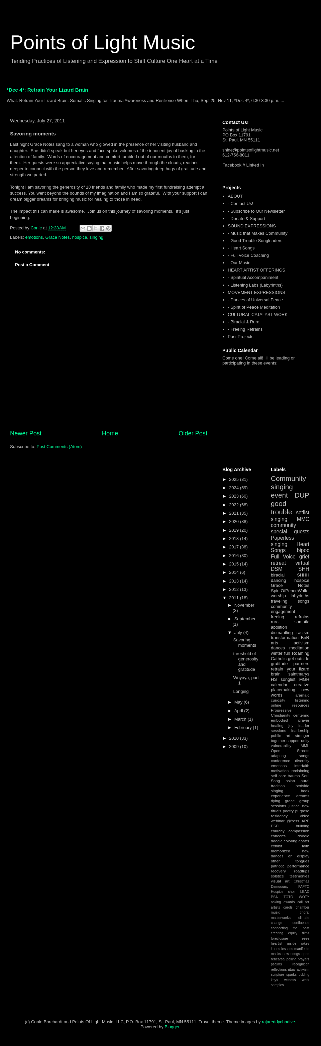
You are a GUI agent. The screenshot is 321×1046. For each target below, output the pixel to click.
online (276, 705)
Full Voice (283, 556)
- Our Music (239, 262)
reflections (279, 969)
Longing (240, 691)
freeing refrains (290, 616)
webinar (278, 821)
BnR (305, 637)
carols (288, 907)
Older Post (193, 433)
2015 (234, 563)
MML (305, 745)
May (239, 702)
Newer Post (25, 433)
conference (280, 760)
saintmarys (298, 673)
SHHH (303, 575)
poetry (288, 811)
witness (290, 980)
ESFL (276, 826)
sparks (291, 974)
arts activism (290, 642)
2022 (234, 504)
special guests (290, 531)
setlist (302, 512)
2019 (234, 530)
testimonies (299, 876)
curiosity (278, 700)
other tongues (290, 861)
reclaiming (300, 770)
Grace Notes (57, 237)
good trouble (281, 508)
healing (277, 725)
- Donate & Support (246, 218)
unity (305, 740)
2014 (234, 572)
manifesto (301, 949)
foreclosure (279, 938)
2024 (234, 487)
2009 (234, 746)
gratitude (279, 663)
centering (301, 715)
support (293, 740)
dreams (302, 796)
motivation (280, 770)
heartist (276, 943)
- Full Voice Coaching (248, 255)
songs (303, 601)
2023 (234, 496)
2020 (234, 521)
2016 (234, 555)
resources (300, 705)
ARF (305, 821)
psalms (276, 964)
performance (298, 866)
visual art (280, 881)
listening (302, 700)
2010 (234, 738)
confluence (301, 923)
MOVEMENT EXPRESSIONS (256, 292)
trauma (294, 775)
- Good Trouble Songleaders (255, 240)
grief (304, 556)
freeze (304, 938)
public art (280, 735)
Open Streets (290, 750)
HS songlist (283, 679)
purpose (302, 811)
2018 (234, 538)
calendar (279, 684)
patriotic (278, 866)
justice (294, 806)
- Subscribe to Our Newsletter (256, 211)
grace (290, 801)
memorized (280, 851)
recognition (300, 964)
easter (304, 841)
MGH (304, 679)
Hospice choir (283, 892)
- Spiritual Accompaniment (253, 277)
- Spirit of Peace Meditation (254, 307)
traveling (279, 601)
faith (305, 846)
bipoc (303, 550)
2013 (234, 581)
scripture (277, 974)
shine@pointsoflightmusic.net (250, 149)
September (245, 618)
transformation (285, 637)
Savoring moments (244, 642)
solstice (277, 876)
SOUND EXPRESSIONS (252, 225)
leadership (300, 730)
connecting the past (290, 928)
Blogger (172, 1026)
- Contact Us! (240, 203)
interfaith (301, 765)
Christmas (301, 881)
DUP (302, 495)
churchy (278, 831)
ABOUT (235, 196)
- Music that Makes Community (257, 233)
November (244, 605)
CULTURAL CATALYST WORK (258, 314)
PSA (274, 897)
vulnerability (281, 745)
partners (301, 663)
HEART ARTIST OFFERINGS (256, 270)
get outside (298, 658)
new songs (291, 954)
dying (275, 801)
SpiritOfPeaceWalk (289, 590)
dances (278, 647)
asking (276, 902)
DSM (277, 569)
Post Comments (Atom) (59, 446)
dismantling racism (290, 632)
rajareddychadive (278, 1021)
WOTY (304, 897)
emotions (34, 237)
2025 (234, 479)
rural (275, 621)
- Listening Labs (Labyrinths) (255, 285)
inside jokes (298, 943)
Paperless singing (282, 541)
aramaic (302, 695)
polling (292, 959)
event (279, 495)
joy (291, 725)
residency (279, 816)
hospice (79, 237)
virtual (302, 563)
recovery (278, 871)
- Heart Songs (241, 247)
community (283, 525)
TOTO (288, 897)
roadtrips (301, 871)
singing (96, 237)
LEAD (304, 892)
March (241, 719)
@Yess (293, 821)
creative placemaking (290, 687)
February (243, 727)
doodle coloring (284, 841)
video (304, 816)
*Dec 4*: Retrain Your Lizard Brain (47, 90)
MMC (303, 519)
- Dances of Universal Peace (255, 299)
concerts (278, 836)
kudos (275, 949)
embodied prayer (290, 720)
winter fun (280, 653)
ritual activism (298, 969)
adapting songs (290, 755)
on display (298, 856)
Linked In (255, 165)
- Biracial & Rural (244, 321)
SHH (303, 569)
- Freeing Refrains (245, 329)
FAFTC (303, 886)
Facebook (231, 165)
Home (110, 433)
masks (276, 954)
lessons (287, 949)
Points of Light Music (102, 42)
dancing (278, 580)
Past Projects (240, 336)
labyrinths (300, 595)
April (239, 710)
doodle (303, 836)
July (238, 632)
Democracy (280, 886)
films (305, 933)
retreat (278, 563)
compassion (299, 831)
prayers (303, 959)
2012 (234, 589)
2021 (234, 513)
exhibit (276, 846)
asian (290, 780)
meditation (299, 647)
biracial (278, 575)
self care (278, 775)
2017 (234, 546)
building (302, 826)
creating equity (284, 933)
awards (289, 902)
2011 (234, 597)
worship (278, 595)
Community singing (288, 483)
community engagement (283, 609)
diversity (302, 760)
